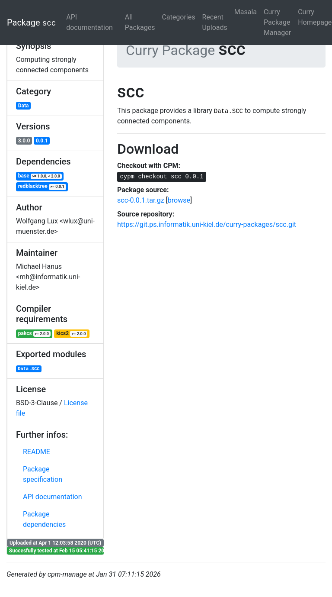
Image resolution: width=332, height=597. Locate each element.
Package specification (42, 474)
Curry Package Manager (277, 22)
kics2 (71, 333)
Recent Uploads (214, 22)
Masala (245, 12)
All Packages (140, 22)
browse (179, 200)
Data (23, 106)
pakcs (34, 333)
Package (31, 22)
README (36, 452)
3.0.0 (24, 141)
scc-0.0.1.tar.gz (140, 200)
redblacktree (42, 186)
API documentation (89, 22)
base (40, 176)
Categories (178, 17)
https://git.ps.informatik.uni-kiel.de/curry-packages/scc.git (206, 224)
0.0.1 (42, 141)
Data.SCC (28, 368)
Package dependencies (44, 519)
